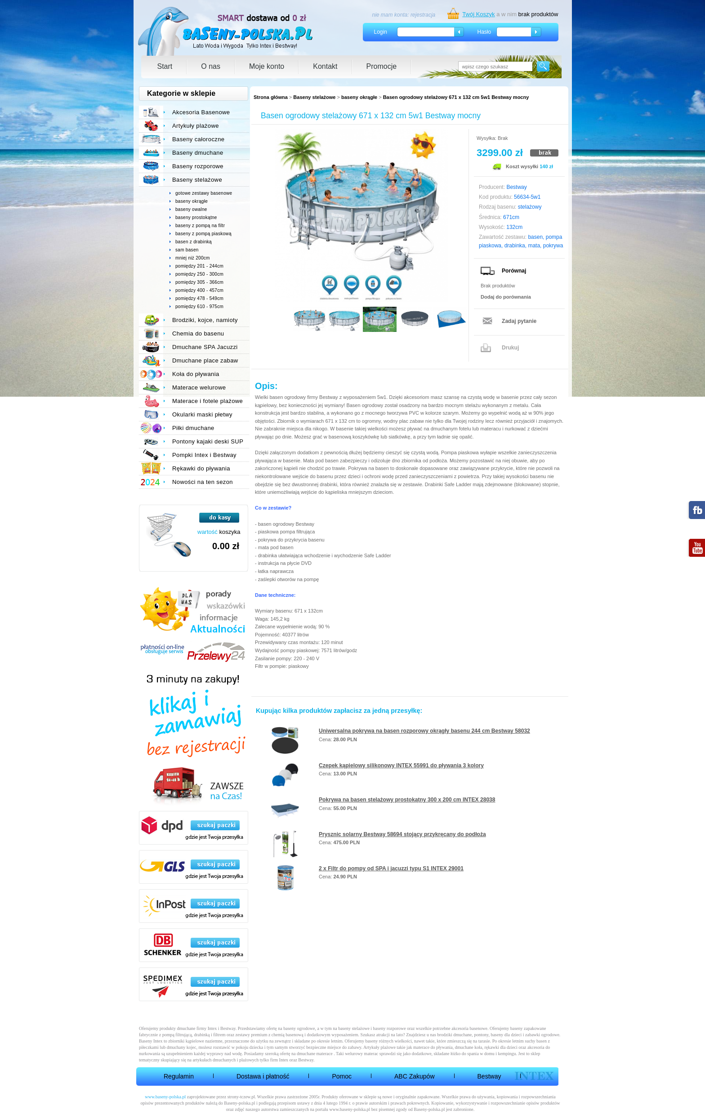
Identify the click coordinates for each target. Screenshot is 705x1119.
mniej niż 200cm (192, 257)
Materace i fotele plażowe (207, 401)
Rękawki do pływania (201, 468)
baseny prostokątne (196, 217)
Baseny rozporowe (197, 166)
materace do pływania (433, 1047)
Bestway (489, 1076)
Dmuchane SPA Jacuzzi (205, 347)
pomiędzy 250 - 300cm (199, 274)
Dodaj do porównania (506, 297)
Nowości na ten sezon (202, 482)
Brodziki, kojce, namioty (205, 320)
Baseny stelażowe (314, 97)
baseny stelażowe (354, 1028)
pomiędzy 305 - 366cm (199, 282)
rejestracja (423, 15)
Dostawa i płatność (263, 1076)
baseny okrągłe (359, 97)
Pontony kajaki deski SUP (207, 441)
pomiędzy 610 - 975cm (199, 306)
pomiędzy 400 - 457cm (199, 290)
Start (165, 66)
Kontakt (325, 66)
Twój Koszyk (478, 14)
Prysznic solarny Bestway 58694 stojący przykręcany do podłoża (402, 834)
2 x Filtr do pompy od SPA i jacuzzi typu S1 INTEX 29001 (391, 868)
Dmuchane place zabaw (205, 360)
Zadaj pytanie (519, 321)
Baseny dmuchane (197, 152)
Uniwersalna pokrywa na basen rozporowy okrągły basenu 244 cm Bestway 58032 (424, 731)
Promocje (381, 66)
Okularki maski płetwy (202, 414)
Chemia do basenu (198, 333)
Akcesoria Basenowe (201, 112)
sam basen (187, 249)
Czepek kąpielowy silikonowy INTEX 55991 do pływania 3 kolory (401, 765)
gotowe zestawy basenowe (203, 193)
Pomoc (342, 1076)
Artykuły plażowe (195, 125)
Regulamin (179, 1076)
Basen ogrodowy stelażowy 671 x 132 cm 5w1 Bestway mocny (456, 97)
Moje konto (266, 66)
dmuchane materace (315, 1053)
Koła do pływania (195, 374)
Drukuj (510, 348)
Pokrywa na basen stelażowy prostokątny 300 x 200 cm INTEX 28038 (407, 800)
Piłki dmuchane (193, 428)
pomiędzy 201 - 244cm (199, 266)
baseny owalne (191, 209)
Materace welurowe (199, 387)
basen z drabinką (193, 241)
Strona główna (271, 97)
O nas (210, 66)
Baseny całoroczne (198, 139)
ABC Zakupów (414, 1076)
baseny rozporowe (389, 1028)
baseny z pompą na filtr (200, 225)
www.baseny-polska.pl (165, 1096)
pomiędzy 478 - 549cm (199, 298)
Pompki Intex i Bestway (204, 455)
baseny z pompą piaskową (203, 233)
